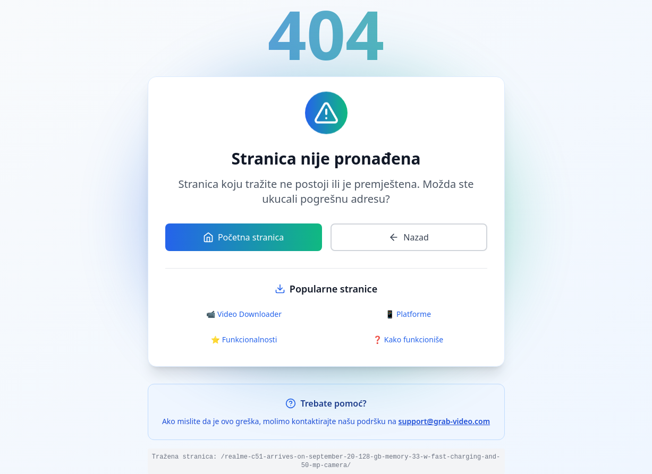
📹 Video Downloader (244, 314)
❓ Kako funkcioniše (408, 339)
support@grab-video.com (444, 421)
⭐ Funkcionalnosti (244, 339)
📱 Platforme (408, 314)
